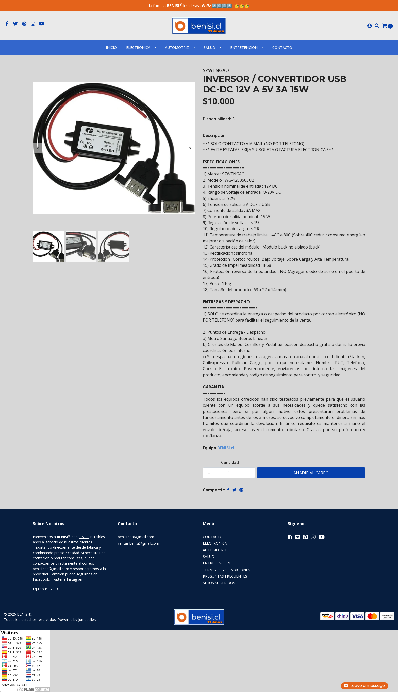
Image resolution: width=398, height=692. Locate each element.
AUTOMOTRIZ (177, 47)
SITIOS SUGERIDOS (219, 582)
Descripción (214, 135)
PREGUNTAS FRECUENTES (225, 576)
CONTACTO (213, 536)
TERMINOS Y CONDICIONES (226, 569)
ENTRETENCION (244, 47)
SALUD (209, 47)
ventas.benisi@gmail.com (138, 543)
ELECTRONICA (138, 47)
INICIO (111, 47)
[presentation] (38, 148)
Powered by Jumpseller (76, 619)
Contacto (282, 47)
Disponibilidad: (217, 119)
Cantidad (230, 462)
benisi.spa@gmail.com (136, 536)
